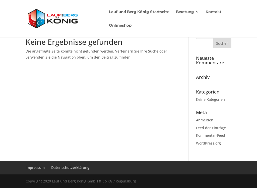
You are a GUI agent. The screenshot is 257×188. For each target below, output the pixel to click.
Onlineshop (120, 26)
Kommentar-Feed (210, 135)
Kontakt (214, 12)
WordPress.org (208, 143)
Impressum (35, 167)
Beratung (185, 12)
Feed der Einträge (211, 127)
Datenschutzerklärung (70, 167)
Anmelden (204, 120)
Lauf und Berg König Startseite (139, 12)
